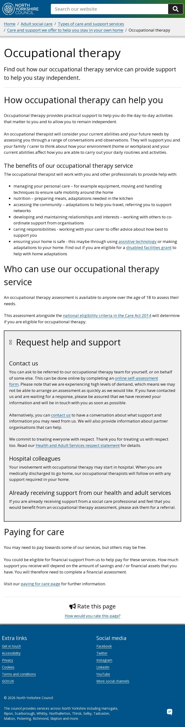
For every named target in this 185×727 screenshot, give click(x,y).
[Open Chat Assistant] (169, 711)
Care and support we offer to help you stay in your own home (65, 30)
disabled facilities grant (149, 247)
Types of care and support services (91, 24)
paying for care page (40, 583)
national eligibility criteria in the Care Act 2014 (107, 315)
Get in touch (11, 646)
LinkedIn (102, 667)
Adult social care (37, 24)
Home (9, 24)
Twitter (101, 653)
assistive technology (138, 241)
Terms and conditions (19, 674)
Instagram (104, 660)
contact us (61, 415)
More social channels (112, 681)
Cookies (8, 667)
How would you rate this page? (92, 616)
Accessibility (11, 653)
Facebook (104, 646)
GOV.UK (8, 681)
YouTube (103, 674)
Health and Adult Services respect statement (78, 445)
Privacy (7, 660)
